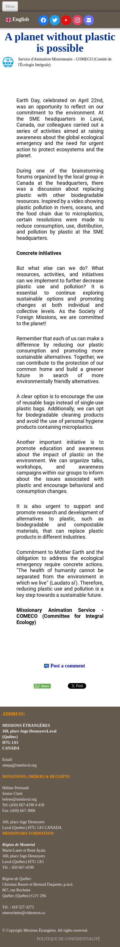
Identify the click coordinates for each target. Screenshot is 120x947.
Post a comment (67, 666)
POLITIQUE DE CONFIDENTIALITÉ (69, 939)
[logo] (4, 699)
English (18, 19)
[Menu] (10, 6)
